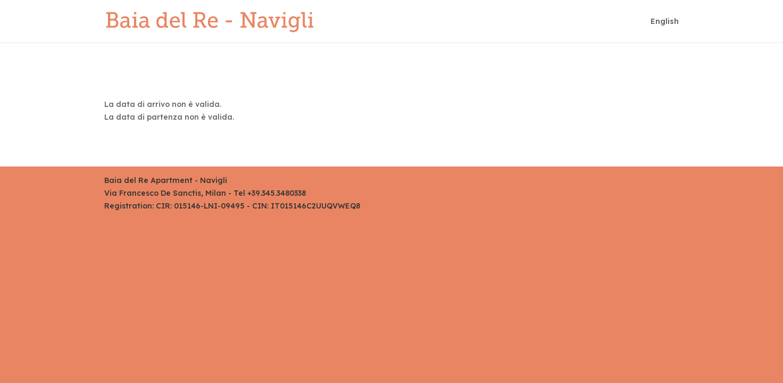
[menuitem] (665, 30)
